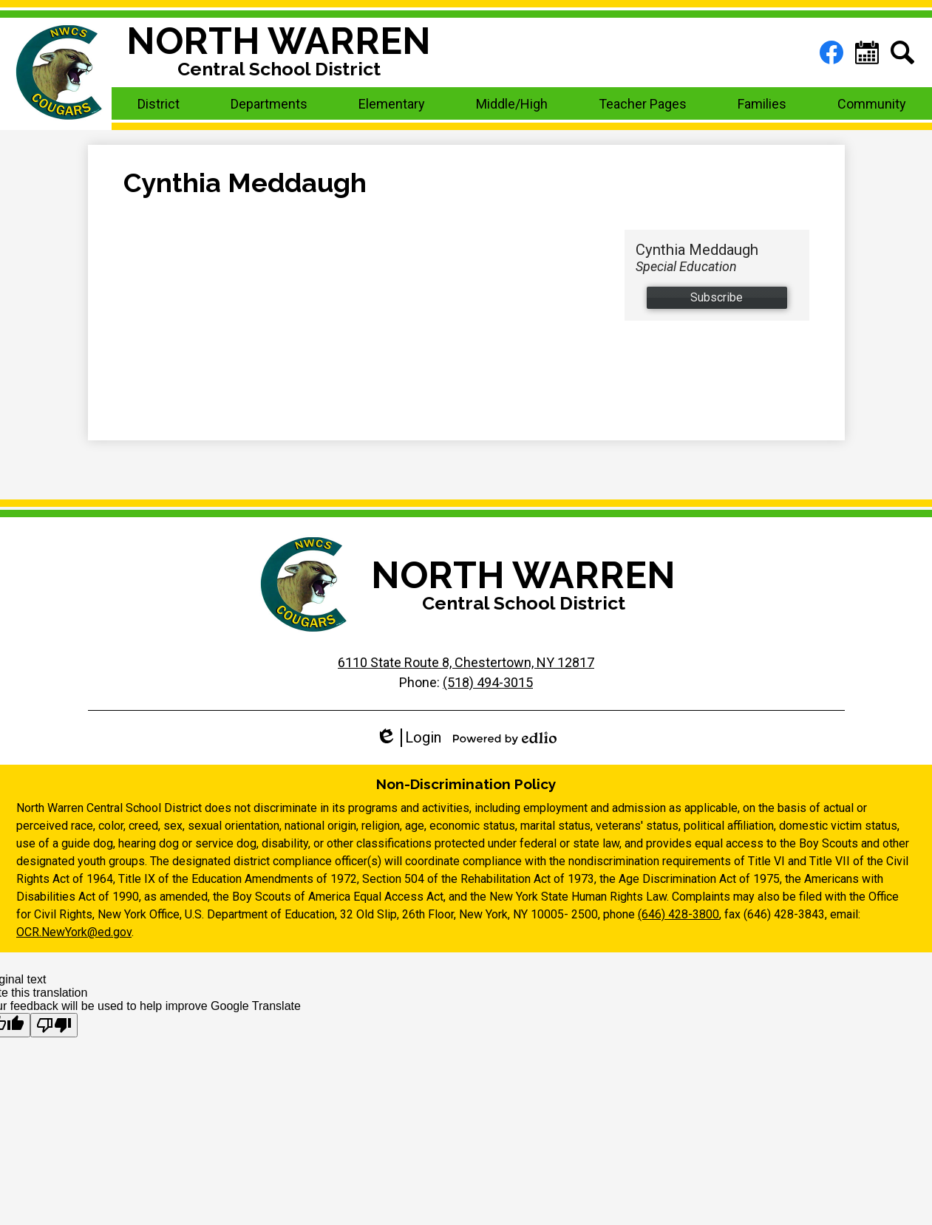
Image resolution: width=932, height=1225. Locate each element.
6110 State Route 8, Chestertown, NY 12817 (466, 662)
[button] (159, 103)
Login (408, 737)
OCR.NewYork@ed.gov (74, 932)
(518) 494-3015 (488, 682)
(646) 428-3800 (678, 914)
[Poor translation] (54, 1025)
